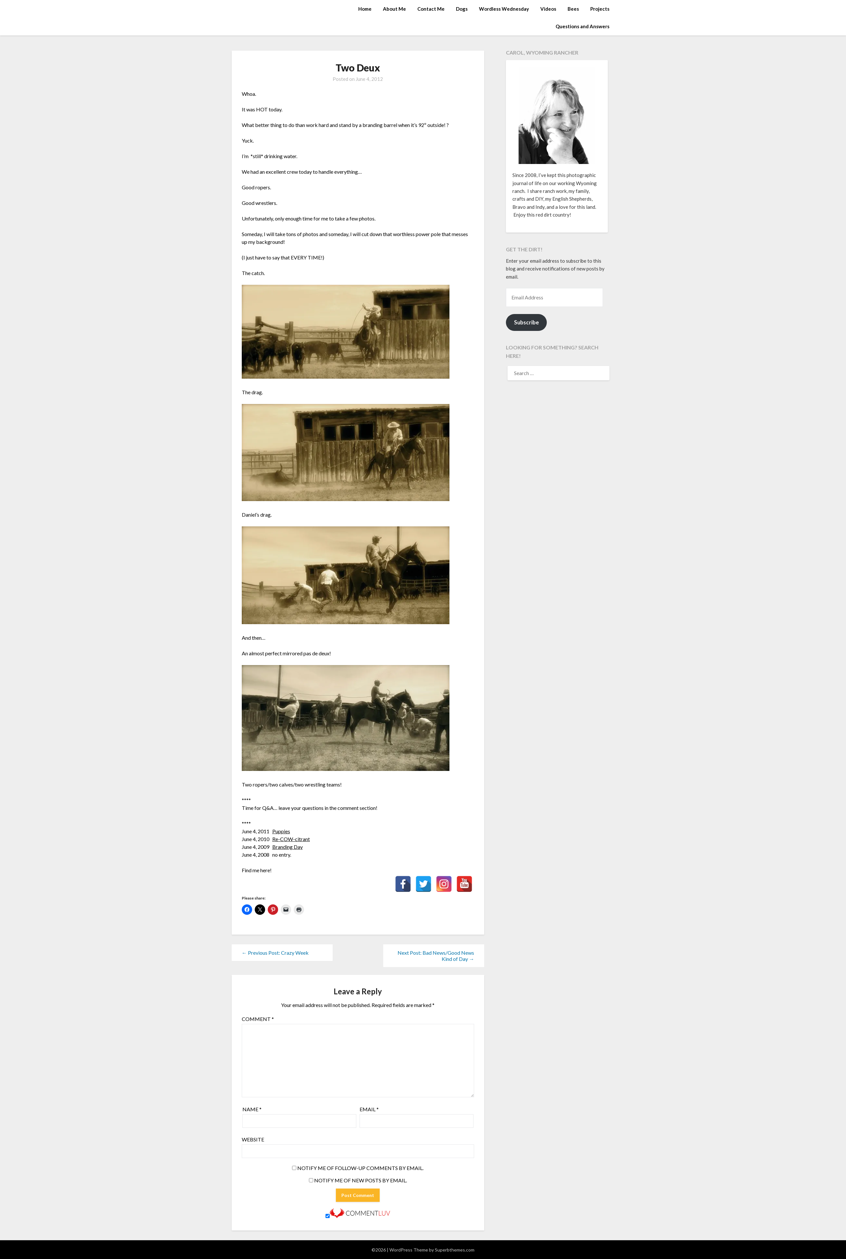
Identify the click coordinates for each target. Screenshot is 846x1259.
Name (252, 1109)
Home (365, 9)
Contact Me (431, 9)
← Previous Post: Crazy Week (275, 953)
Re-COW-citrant (291, 839)
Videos (548, 9)
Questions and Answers (582, 26)
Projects (599, 9)
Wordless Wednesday (504, 9)
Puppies (281, 831)
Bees (573, 9)
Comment (258, 1019)
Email (369, 1109)
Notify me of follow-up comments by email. (360, 1168)
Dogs (462, 9)
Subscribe (526, 322)
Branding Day (287, 847)
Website (253, 1139)
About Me (394, 9)
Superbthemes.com (454, 1250)
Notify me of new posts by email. (360, 1180)
